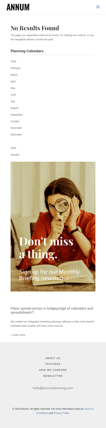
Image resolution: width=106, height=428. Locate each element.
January (15, 154)
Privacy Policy (61, 413)
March (14, 74)
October (15, 121)
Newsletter (53, 376)
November (16, 127)
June (13, 94)
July (13, 101)
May (13, 88)
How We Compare (53, 370)
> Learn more (18, 335)
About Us (53, 358)
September (17, 114)
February (15, 68)
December (16, 134)
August (14, 108)
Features (52, 364)
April (13, 81)
